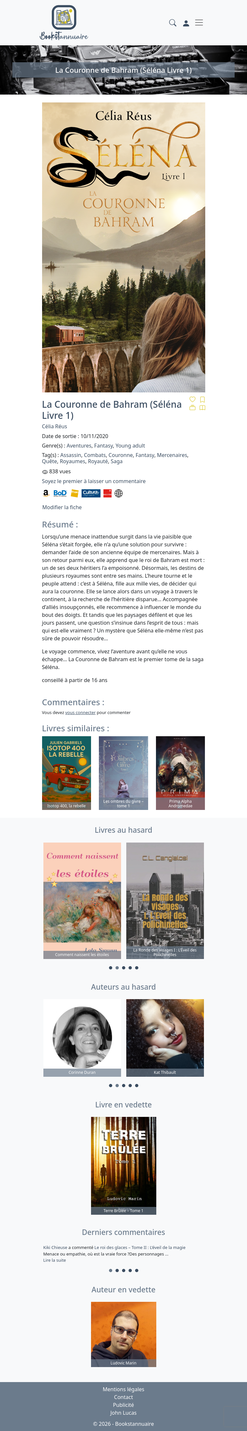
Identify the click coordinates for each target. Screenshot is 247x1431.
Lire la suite (54, 1260)
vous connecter (80, 712)
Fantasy (103, 445)
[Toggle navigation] (199, 22)
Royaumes (72, 461)
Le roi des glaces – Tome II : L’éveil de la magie (139, 1247)
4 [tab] (130, 967)
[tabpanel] (82, 902)
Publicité (123, 1404)
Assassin (70, 455)
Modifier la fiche (62, 507)
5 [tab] (136, 967)
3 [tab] (123, 967)
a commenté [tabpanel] (123, 1253)
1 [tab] (110, 967)
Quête (49, 461)
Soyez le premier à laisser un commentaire (94, 481)
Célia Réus (54, 426)
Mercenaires (172, 455)
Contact (123, 1397)
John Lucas (123, 1412)
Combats (95, 455)
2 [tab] (117, 967)
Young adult (130, 445)
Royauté (98, 461)
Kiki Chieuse (56, 1247)
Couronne (121, 455)
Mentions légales (124, 1389)
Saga (117, 461)
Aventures (79, 445)
